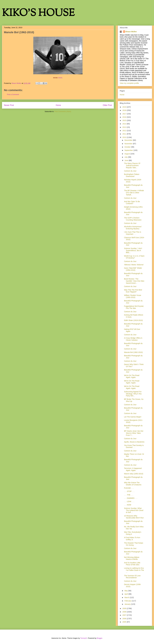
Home (58, 105)
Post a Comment (13, 94)
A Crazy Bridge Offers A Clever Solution (133, 339)
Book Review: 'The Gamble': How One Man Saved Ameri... (134, 281)
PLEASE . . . (129, 488)
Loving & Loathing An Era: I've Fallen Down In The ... (134, 570)
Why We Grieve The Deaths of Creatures (132, 484)
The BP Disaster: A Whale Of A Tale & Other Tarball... (134, 193)
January (127, 604)
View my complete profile (129, 83)
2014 (124, 124)
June (126, 160)
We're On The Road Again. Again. (131, 376)
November (128, 144)
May (126, 591)
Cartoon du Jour (130, 171)
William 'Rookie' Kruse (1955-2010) (132, 296)
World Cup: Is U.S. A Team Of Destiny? (134, 257)
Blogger (99, 638)
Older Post (107, 105)
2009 (124, 608)
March (127, 597)
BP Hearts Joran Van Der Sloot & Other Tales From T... (133, 433)
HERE (60, 78)
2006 (124, 619)
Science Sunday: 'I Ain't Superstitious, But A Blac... (133, 250)
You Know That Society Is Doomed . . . (134, 446)
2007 (124, 615)
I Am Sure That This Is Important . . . (132, 233)
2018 (124, 110)
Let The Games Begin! (132, 417)
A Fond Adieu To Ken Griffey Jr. (132, 539)
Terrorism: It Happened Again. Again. (133, 469)
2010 (124, 137)
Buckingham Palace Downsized (131, 175)
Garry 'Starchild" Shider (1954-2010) (133, 269)
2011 (124, 134)
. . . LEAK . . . (129, 501)
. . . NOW (127, 505)
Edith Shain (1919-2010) (133, 320)
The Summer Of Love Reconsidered (132, 577)
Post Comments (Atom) (62, 111)
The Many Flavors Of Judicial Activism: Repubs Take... (132, 165)
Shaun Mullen (131, 32)
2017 (124, 114)
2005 (124, 622)
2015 (124, 120)
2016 (124, 117)
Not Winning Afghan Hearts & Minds (131, 558)
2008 (124, 612)
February (128, 601)
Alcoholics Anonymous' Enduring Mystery (133, 228)
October (127, 147)
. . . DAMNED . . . (130, 498)
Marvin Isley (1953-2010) (133, 474)
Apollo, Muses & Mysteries (134, 442)
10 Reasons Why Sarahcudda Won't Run (134, 517)
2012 (124, 131)
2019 (124, 107)
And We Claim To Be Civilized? (132, 203)
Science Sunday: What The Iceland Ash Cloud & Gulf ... (133, 510)
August (127, 154)
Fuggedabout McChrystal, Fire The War (134, 307)
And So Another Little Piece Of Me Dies (132, 564)
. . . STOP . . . (129, 491)
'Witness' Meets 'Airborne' (134, 265)
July (126, 157)
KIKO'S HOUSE (38, 13)
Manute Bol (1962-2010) (133, 352)
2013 (124, 127)
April (126, 594)
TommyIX (83, 638)
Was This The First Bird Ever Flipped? (133, 291)
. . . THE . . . (128, 495)
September (128, 150)
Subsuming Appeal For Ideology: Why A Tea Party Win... (133, 394)
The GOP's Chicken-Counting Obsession (132, 219)
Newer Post (9, 105)
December (128, 140)
